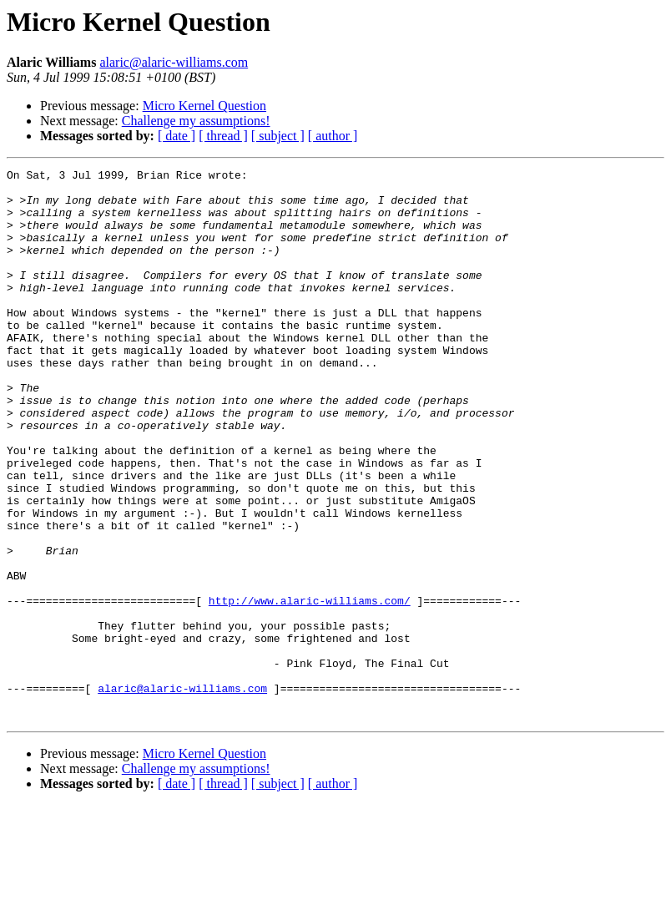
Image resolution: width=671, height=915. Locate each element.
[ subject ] (278, 136)
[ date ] (176, 136)
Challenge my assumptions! (196, 121)
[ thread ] (223, 136)
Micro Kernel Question (204, 106)
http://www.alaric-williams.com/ (310, 687)
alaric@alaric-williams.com (173, 62)
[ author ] (333, 136)
